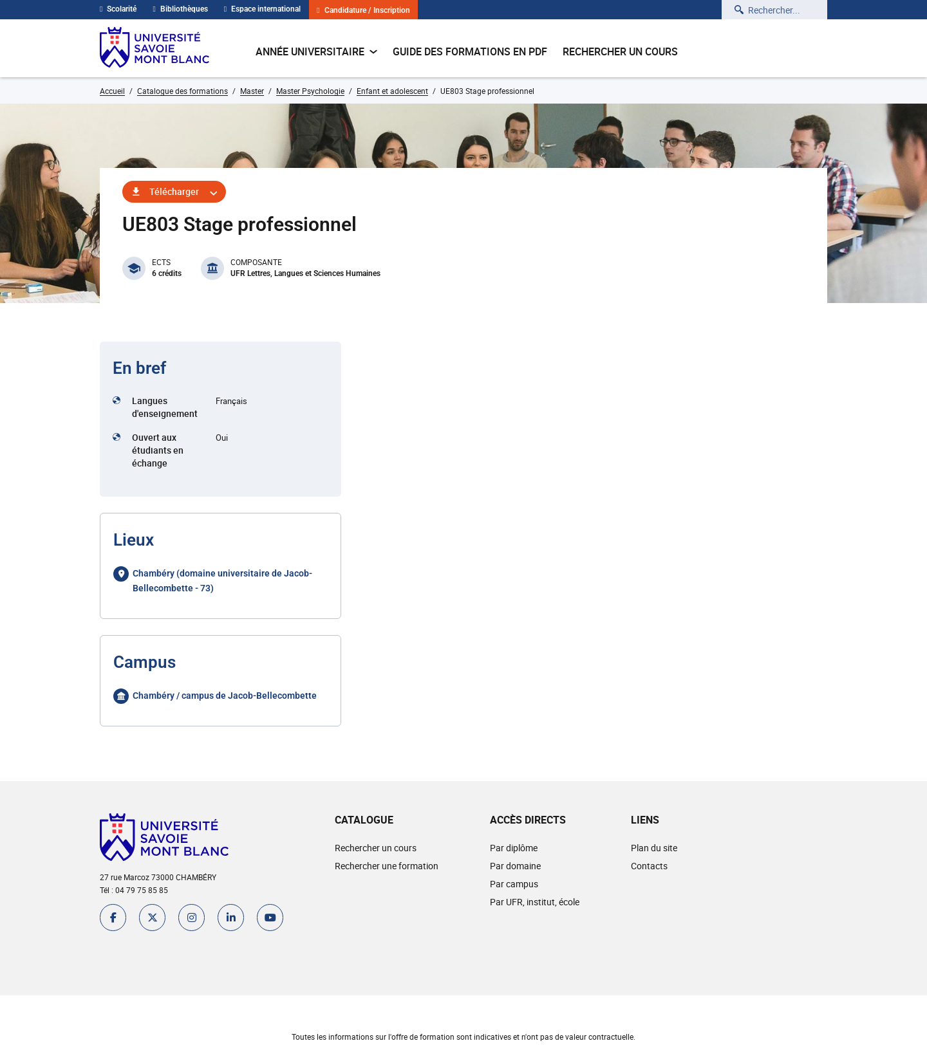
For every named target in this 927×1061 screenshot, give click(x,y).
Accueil (112, 91)
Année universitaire (316, 51)
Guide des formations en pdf (470, 51)
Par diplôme (514, 848)
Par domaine (515, 866)
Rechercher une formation (386, 866)
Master (252, 91)
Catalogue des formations (182, 91)
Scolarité (118, 9)
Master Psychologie (310, 91)
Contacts (649, 866)
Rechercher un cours (620, 51)
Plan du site (654, 848)
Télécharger (174, 191)
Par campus (514, 884)
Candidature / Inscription (363, 10)
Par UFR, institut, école (534, 902)
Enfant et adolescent (392, 91)
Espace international (262, 9)
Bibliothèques (180, 9)
